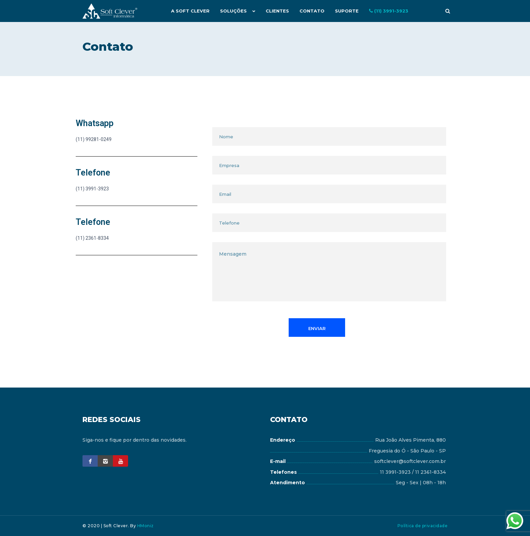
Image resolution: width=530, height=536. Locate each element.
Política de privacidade (422, 525)
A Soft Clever (192, 11)
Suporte (347, 11)
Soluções (234, 11)
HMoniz (145, 525)
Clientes (278, 11)
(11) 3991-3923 (388, 11)
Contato (312, 11)
